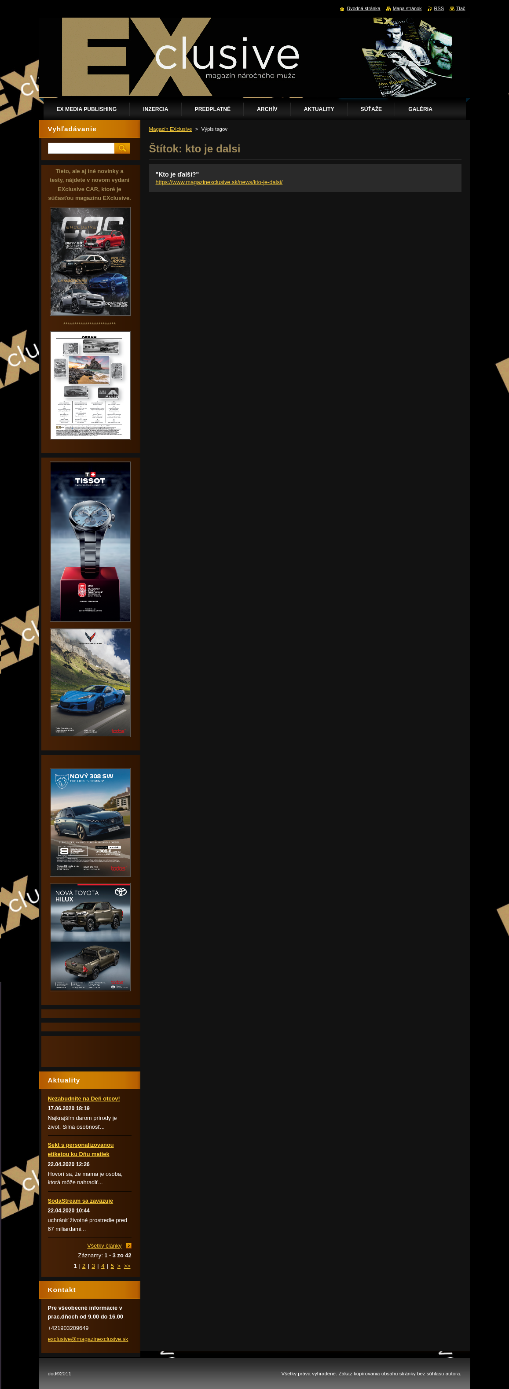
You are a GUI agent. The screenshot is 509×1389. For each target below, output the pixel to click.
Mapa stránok (407, 8)
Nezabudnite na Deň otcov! (84, 1098)
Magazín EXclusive (170, 129)
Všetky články (104, 1245)
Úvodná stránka (363, 8)
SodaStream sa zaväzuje (81, 1200)
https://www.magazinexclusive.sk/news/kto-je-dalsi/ (219, 182)
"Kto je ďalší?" (177, 174)
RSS (439, 8)
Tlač (460, 8)
